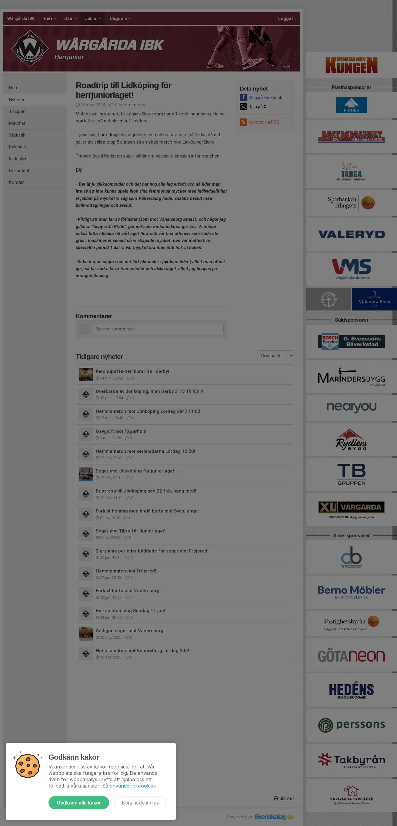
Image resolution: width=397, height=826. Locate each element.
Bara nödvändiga (140, 803)
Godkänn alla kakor (79, 803)
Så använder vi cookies (129, 786)
